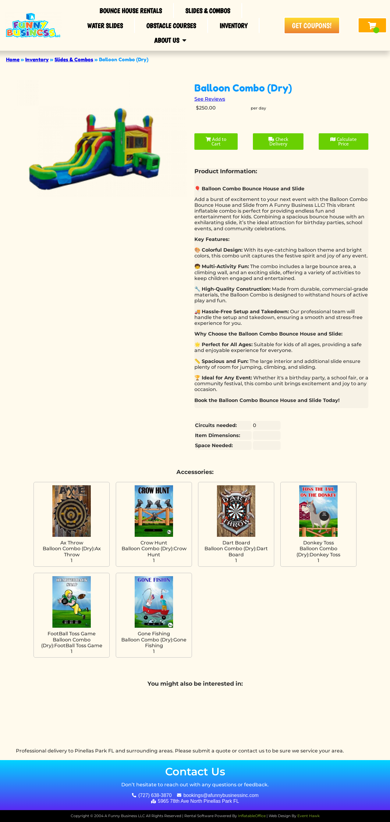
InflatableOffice (252, 815)
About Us (170, 40)
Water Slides (105, 26)
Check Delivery (278, 141)
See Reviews (209, 99)
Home (13, 59)
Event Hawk (308, 815)
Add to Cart (216, 141)
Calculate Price (343, 141)
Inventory (233, 26)
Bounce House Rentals (130, 11)
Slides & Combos (207, 11)
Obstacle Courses (171, 26)
